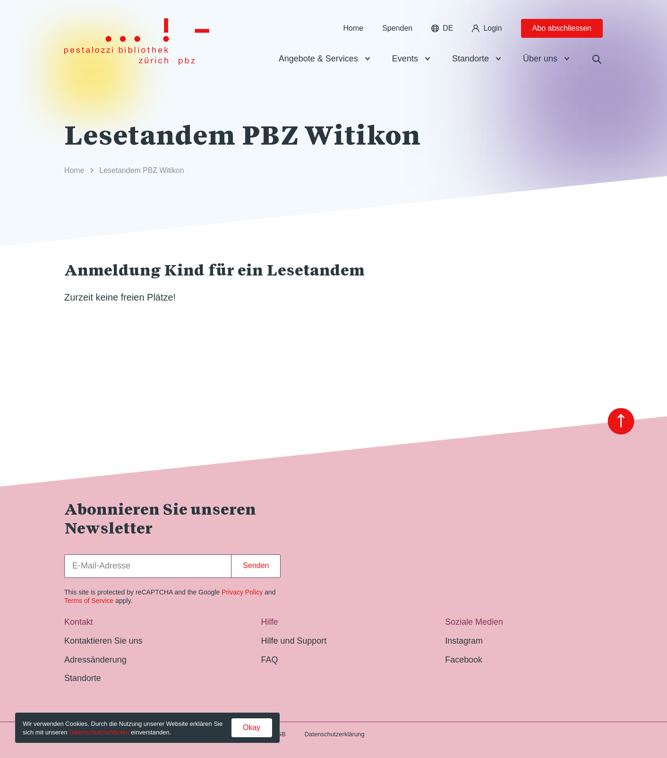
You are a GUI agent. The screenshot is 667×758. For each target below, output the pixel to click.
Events (405, 58)
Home (353, 28)
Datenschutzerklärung (335, 734)
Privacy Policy (242, 592)
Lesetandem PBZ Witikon (141, 170)
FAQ (269, 659)
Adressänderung (95, 659)
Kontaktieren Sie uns (103, 641)
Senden (256, 565)
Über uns (540, 58)
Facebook (463, 659)
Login (487, 28)
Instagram (464, 641)
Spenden (397, 28)
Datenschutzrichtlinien (99, 732)
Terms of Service (88, 600)
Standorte (470, 58)
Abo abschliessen (561, 28)
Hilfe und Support (294, 641)
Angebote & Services (318, 58)
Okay (251, 728)
